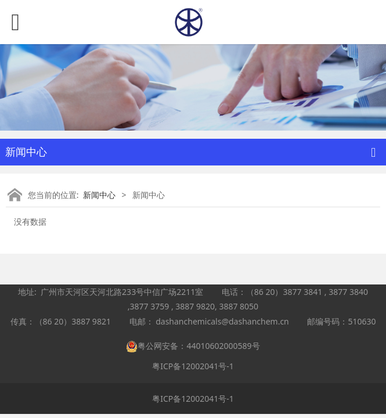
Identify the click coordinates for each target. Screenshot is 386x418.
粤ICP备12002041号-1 (193, 366)
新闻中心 (99, 194)
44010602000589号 (222, 345)
